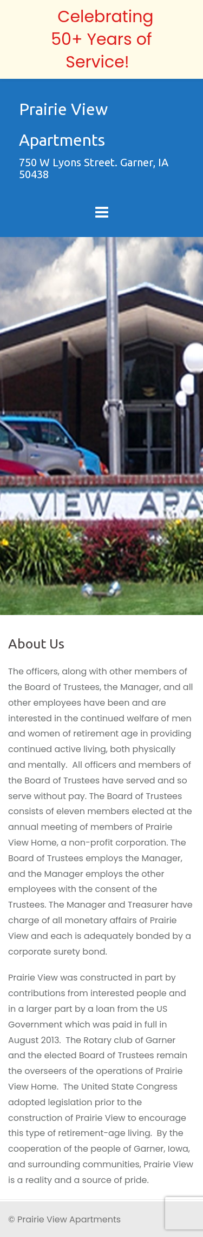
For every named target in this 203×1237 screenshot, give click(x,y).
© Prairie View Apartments (64, 1219)
